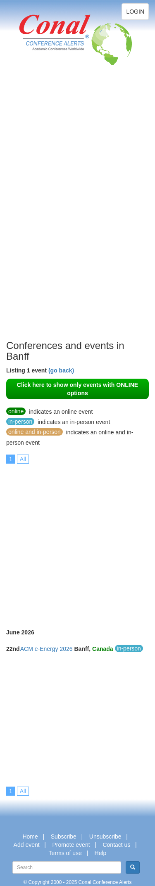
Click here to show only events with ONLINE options (77, 389)
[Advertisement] (39, 214)
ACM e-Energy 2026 (46, 649)
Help (101, 853)
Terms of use (65, 853)
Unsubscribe (105, 836)
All (23, 459)
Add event (27, 844)
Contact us (116, 844)
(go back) (61, 370)
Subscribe (63, 836)
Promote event (71, 844)
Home (30, 836)
